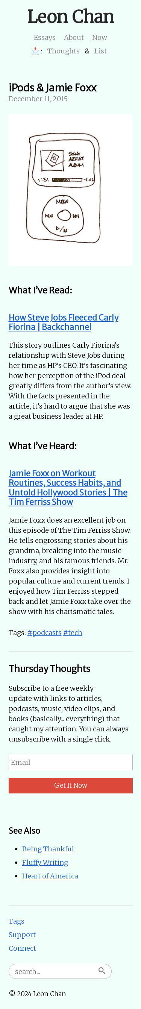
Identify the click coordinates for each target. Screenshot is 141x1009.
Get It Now (70, 785)
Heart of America (50, 876)
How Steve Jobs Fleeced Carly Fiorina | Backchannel (63, 323)
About (74, 37)
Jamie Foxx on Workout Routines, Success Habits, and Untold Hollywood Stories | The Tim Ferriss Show (68, 488)
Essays (45, 37)
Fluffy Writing (45, 862)
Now (99, 37)
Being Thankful (48, 849)
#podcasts (44, 632)
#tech (72, 632)
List (100, 51)
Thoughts (63, 51)
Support (22, 934)
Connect (22, 948)
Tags (16, 921)
